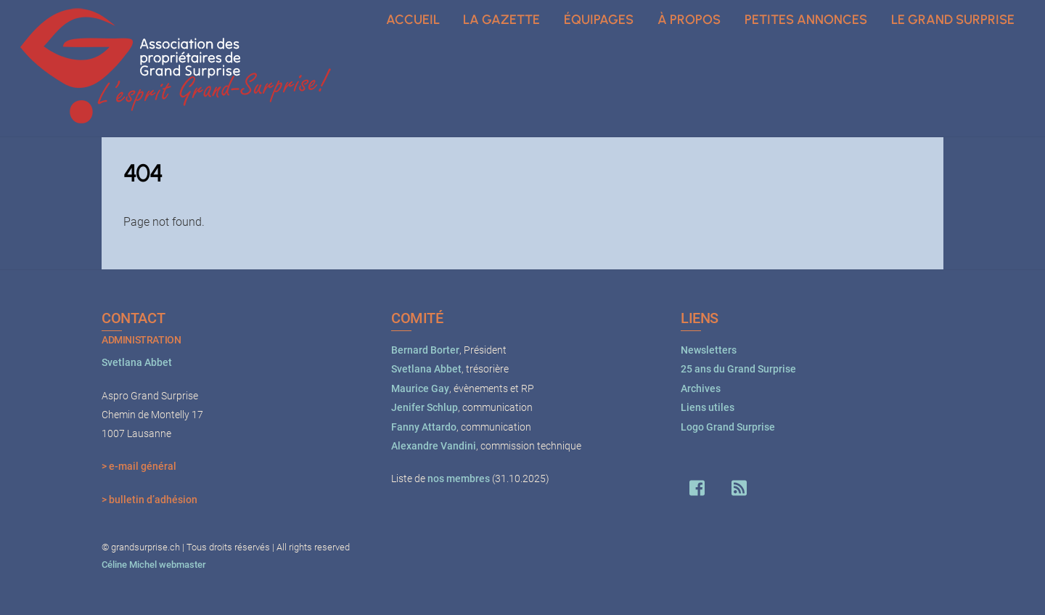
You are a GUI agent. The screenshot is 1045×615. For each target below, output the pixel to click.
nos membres (458, 479)
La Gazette (501, 20)
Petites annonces (806, 20)
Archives (701, 389)
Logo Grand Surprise (728, 427)
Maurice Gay (420, 389)
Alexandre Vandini (433, 446)
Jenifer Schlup (424, 408)
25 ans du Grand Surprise (738, 369)
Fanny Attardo (423, 427)
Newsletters (709, 350)
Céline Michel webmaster (154, 564)
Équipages (599, 20)
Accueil (413, 20)
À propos (689, 20)
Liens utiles (707, 408)
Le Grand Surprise (953, 20)
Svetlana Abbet (137, 363)
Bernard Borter (425, 350)
